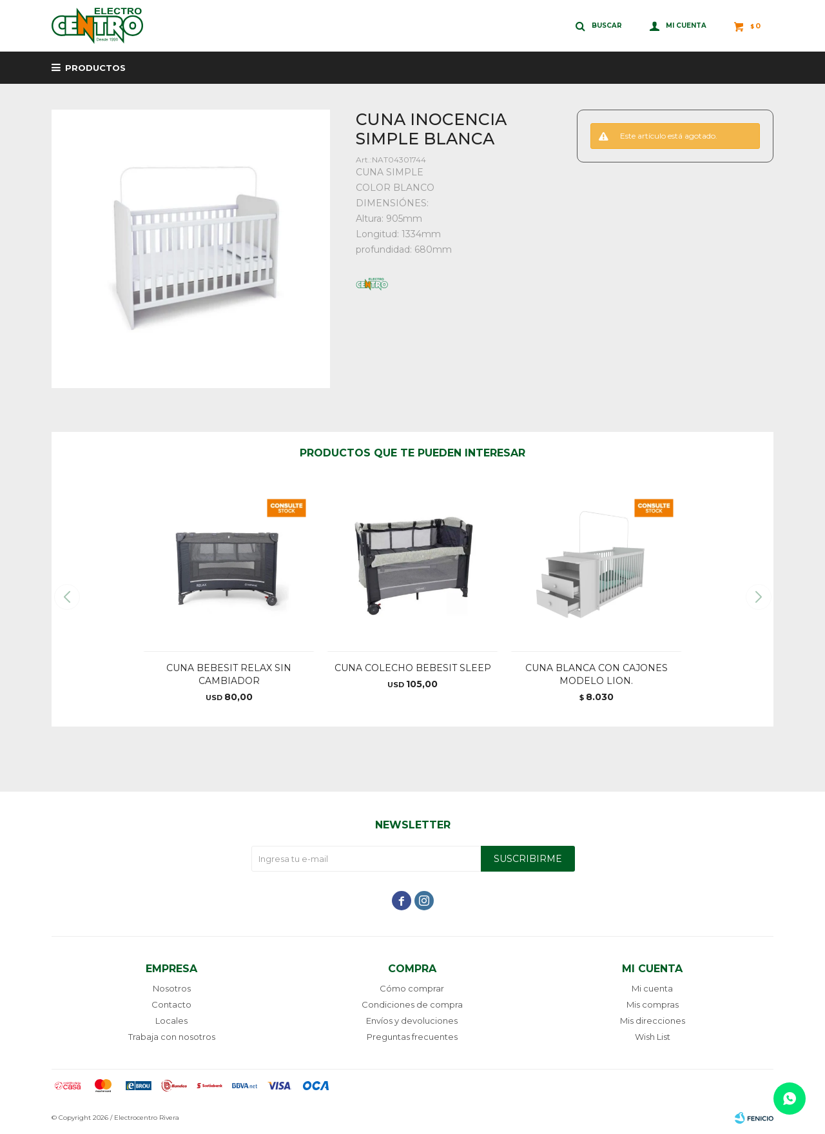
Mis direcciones (652, 1020)
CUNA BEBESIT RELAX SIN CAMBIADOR (228, 674)
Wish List (652, 1036)
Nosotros (172, 988)
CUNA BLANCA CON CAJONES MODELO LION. (596, 674)
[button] (758, 597)
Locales (171, 1020)
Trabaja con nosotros (171, 1036)
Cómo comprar (412, 988)
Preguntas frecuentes (412, 1036)
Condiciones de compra (412, 1004)
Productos (95, 68)
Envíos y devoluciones (412, 1020)
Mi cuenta (652, 988)
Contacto (171, 1004)
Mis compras (652, 1004)
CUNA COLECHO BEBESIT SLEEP (413, 668)
